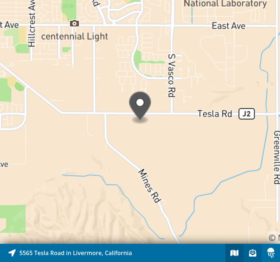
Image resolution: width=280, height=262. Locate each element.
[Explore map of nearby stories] (140, 122)
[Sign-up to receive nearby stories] (253, 253)
